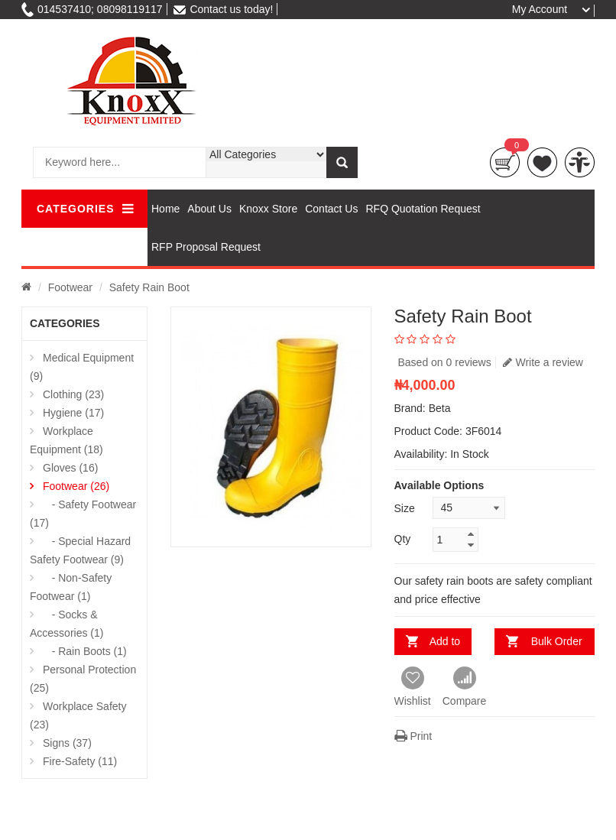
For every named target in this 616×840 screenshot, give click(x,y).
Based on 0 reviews (444, 362)
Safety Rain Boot (149, 287)
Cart (505, 162)
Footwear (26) (76, 486)
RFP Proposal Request (206, 247)
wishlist (542, 162)
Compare (465, 686)
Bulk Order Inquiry (555, 645)
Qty (402, 539)
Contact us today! (223, 9)
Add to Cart (441, 645)
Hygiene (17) (73, 413)
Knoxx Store (268, 209)
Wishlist (412, 686)
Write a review (543, 362)
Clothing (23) (73, 394)
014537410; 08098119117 (92, 9)
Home (165, 209)
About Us (209, 209)
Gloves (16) (70, 468)
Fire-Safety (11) (80, 761)
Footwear (70, 287)
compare (580, 162)
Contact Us (331, 209)
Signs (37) (67, 743)
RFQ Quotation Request (422, 209)
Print (413, 736)
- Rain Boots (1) (85, 651)
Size (404, 508)
